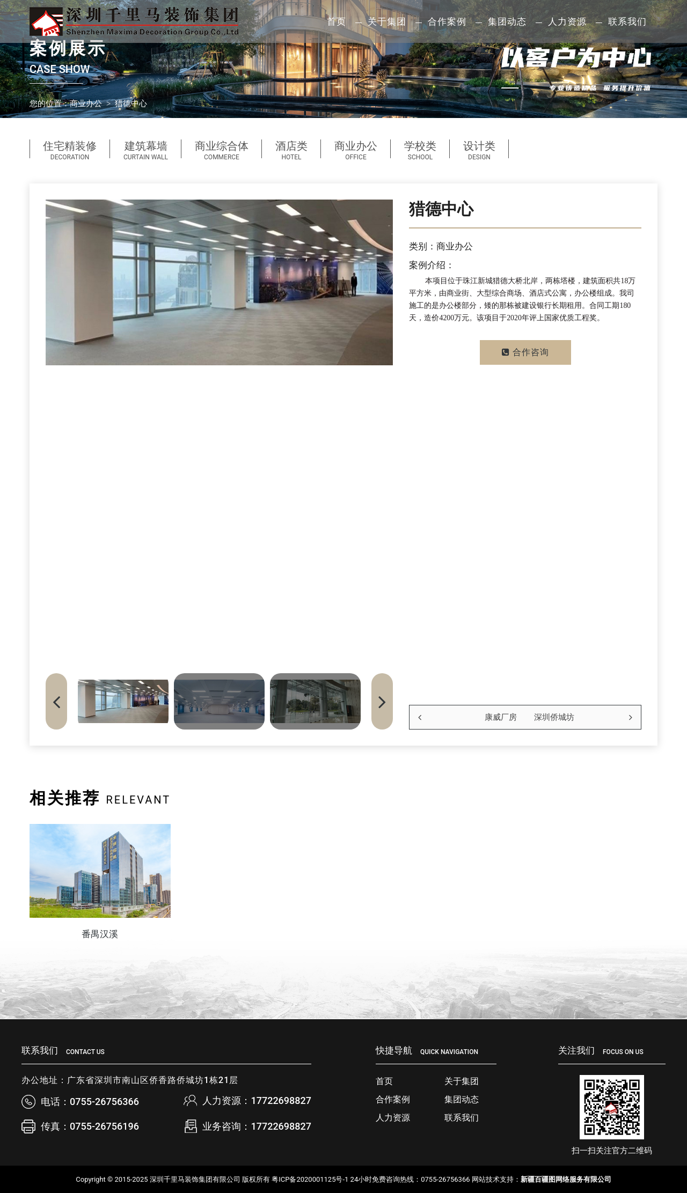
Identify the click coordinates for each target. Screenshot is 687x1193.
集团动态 (461, 1099)
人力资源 (393, 1118)
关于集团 (461, 1081)
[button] (382, 701)
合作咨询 (525, 352)
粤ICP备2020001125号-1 (310, 1179)
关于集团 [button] (387, 21)
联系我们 (627, 21)
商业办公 (86, 103)
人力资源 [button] (567, 21)
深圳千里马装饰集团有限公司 (195, 1179)
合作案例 (393, 1099)
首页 (336, 21)
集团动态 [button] (507, 21)
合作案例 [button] (447, 21)
